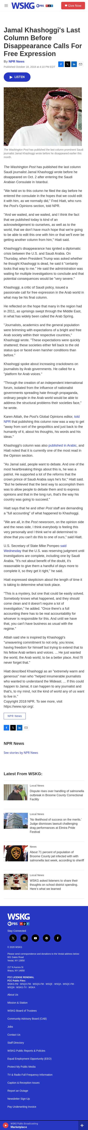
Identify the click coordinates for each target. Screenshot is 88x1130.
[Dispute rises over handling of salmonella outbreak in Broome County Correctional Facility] (16, 792)
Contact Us (13, 1034)
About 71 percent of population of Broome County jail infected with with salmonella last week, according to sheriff (57, 856)
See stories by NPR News (21, 753)
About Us (12, 994)
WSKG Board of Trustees (22, 1010)
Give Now (74, 5)
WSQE (49, 984)
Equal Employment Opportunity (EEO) (29, 1058)
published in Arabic (63, 445)
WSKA (31, 987)
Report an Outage (17, 1090)
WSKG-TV (21, 987)
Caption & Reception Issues (23, 1082)
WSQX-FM (25, 984)
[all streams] (83, 1125)
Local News (37, 785)
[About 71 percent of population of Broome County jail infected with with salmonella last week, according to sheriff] (16, 853)
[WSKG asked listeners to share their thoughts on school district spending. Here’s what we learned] (16, 882)
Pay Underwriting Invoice (21, 1106)
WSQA (57, 984)
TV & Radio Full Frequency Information (29, 1074)
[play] (5, 1125)
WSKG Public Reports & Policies (26, 1050)
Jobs (10, 1026)
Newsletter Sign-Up (18, 1098)
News (33, 846)
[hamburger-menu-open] (6, 5)
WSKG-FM (12, 984)
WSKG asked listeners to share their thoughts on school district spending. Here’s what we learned (54, 884)
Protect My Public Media (21, 1066)
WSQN (10, 987)
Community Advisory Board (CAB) (27, 1018)
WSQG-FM (38, 984)
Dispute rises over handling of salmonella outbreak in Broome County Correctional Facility (57, 795)
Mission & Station (17, 1002)
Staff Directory (15, 1042)
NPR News (16, 61)
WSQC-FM (68, 984)
